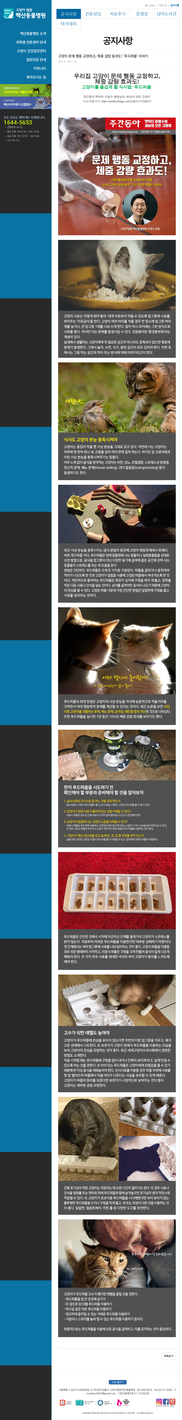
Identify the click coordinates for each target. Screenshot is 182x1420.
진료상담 (93, 13)
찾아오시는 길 (36, 76)
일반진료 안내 (36, 59)
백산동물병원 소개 (33, 33)
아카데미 (69, 23)
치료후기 (118, 13)
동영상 (142, 13)
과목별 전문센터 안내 (31, 42)
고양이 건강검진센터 (31, 50)
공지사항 (69, 14)
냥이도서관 (167, 13)
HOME (151, 5)
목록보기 (168, 1356)
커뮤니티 (39, 68)
